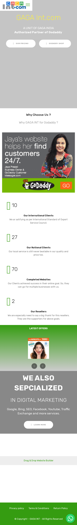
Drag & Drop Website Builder (38, 460)
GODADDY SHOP (55, 43)
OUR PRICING (21, 43)
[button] (34, 366)
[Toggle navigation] (28, 4)
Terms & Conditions (39, 508)
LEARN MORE (38, 425)
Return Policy (61, 508)
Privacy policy (16, 508)
